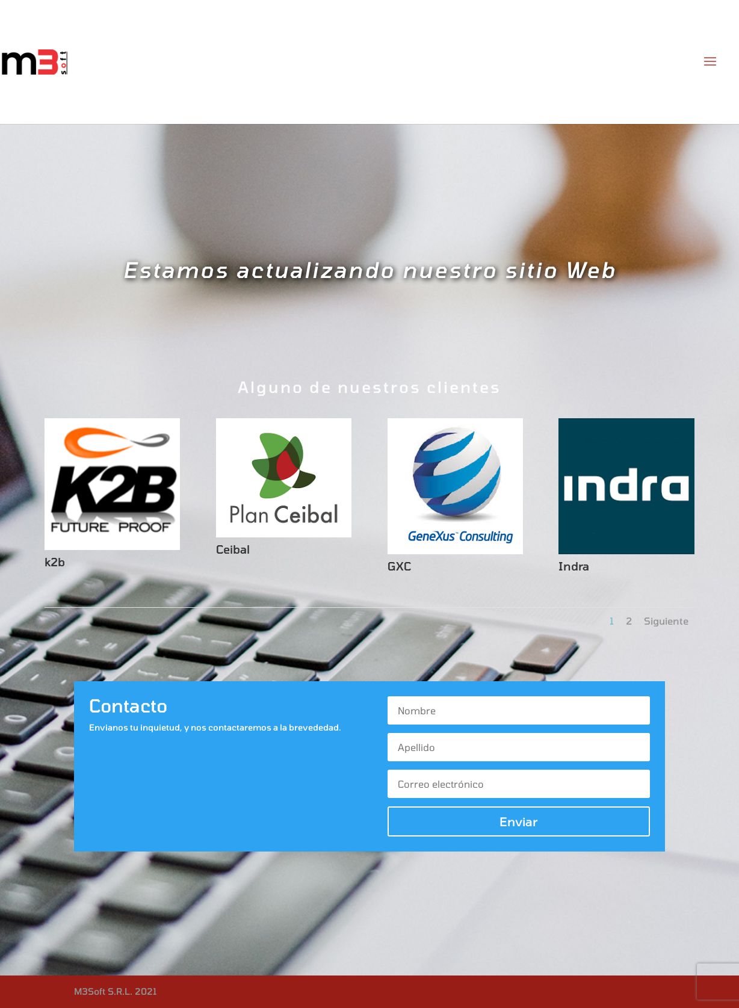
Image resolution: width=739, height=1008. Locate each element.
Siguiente (666, 620)
